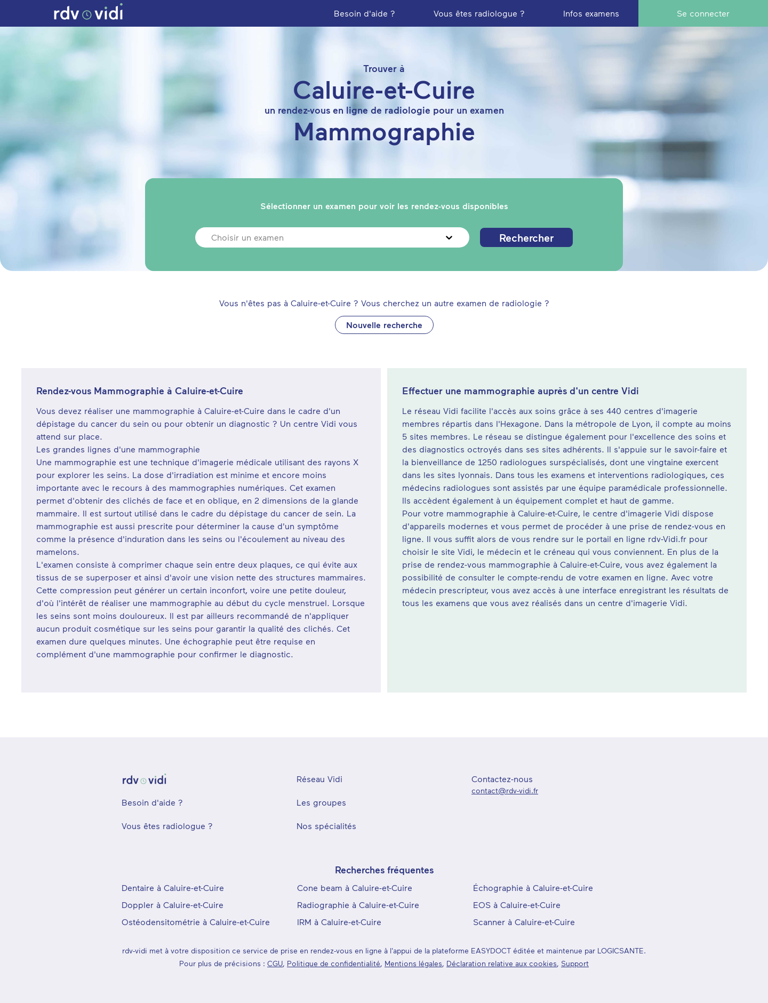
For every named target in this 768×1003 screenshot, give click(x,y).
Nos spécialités (326, 826)
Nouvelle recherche (384, 325)
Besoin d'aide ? (152, 802)
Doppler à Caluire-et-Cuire (172, 904)
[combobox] (212, 237)
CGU (275, 963)
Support (575, 963)
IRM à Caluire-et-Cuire (339, 922)
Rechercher (526, 237)
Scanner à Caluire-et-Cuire (524, 922)
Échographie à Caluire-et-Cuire (533, 887)
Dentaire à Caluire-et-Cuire (173, 887)
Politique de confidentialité (333, 963)
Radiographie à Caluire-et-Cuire (358, 904)
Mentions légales (413, 963)
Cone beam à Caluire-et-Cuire (354, 887)
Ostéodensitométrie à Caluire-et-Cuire (196, 922)
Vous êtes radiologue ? (167, 826)
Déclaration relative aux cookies (501, 963)
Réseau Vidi (319, 779)
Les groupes (321, 802)
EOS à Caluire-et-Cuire (517, 904)
